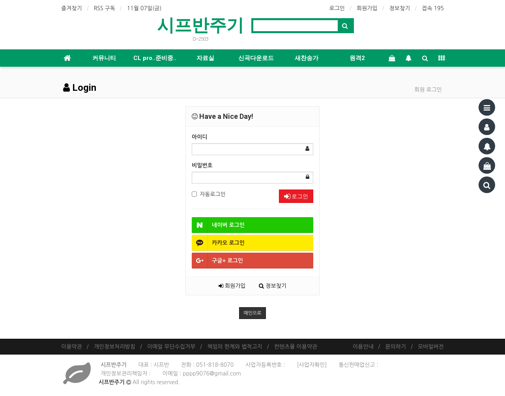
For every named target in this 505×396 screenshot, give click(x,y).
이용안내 (363, 346)
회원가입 (367, 8)
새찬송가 (306, 58)
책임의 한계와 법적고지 (234, 346)
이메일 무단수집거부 (171, 346)
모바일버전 (431, 346)
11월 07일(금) (144, 8)
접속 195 (433, 8)
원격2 (357, 58)
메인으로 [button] (252, 313)
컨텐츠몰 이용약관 (295, 346)
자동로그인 (209, 194)
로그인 (337, 8)
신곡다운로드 (256, 58)
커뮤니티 (104, 58)
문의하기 (395, 346)
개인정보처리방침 (114, 346)
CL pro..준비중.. (154, 58)
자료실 (205, 58)
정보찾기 (399, 8)
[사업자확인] (312, 365)
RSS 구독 (104, 8)
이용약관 (71, 346)
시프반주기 (200, 25)
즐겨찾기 (71, 8)
